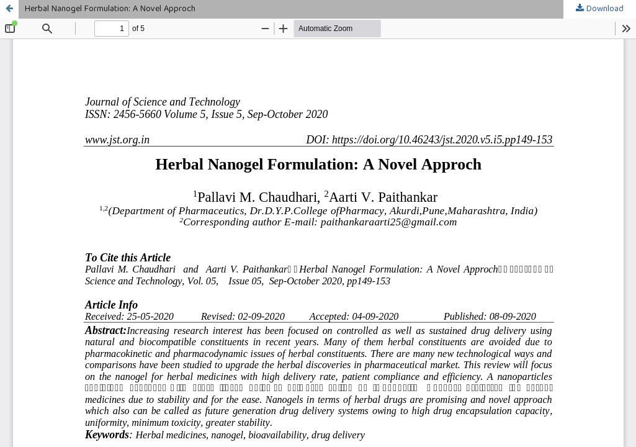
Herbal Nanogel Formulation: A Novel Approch (110, 9)
